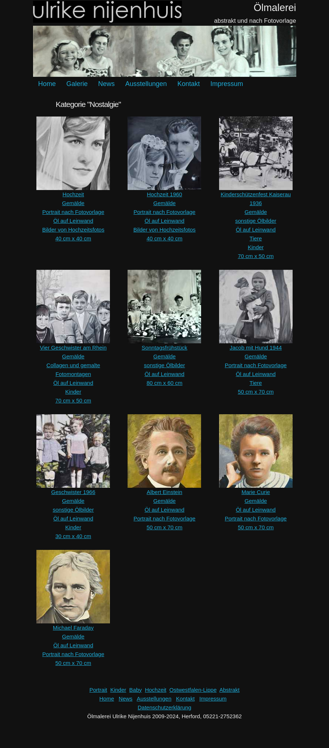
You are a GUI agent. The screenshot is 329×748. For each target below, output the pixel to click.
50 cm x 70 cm (256, 392)
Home (47, 83)
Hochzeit (73, 194)
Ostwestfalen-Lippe (193, 690)
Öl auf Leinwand (73, 221)
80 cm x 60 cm (165, 383)
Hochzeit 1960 (164, 194)
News (106, 83)
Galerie (76, 83)
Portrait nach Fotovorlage (73, 212)
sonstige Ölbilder (255, 221)
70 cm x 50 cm (256, 256)
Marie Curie (256, 492)
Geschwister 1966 (73, 492)
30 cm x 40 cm (74, 536)
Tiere (256, 238)
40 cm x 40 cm (74, 238)
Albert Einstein (164, 492)
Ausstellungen (146, 83)
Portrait (98, 690)
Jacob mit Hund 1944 (256, 347)
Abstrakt (229, 690)
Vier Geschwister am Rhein (73, 347)
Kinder (256, 247)
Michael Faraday (73, 627)
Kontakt (188, 83)
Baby (135, 690)
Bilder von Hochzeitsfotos (73, 229)
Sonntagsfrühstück (164, 347)
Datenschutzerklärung (165, 707)
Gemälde (73, 203)
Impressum (226, 83)
